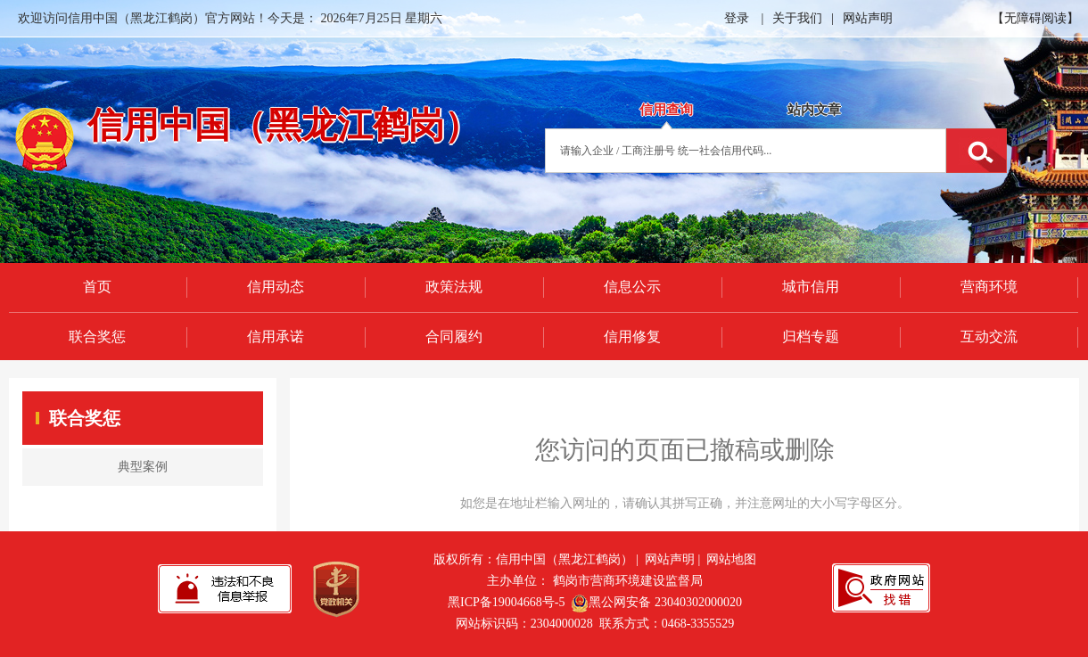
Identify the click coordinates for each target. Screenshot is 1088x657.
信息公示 (632, 286)
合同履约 (453, 336)
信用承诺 (275, 336)
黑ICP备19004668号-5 (506, 602)
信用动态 (275, 286)
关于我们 (797, 18)
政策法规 (453, 286)
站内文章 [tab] (814, 110)
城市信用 (810, 286)
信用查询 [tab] (666, 110)
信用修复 (632, 336)
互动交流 (989, 336)
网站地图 (731, 559)
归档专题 (810, 336)
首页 (97, 286)
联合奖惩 (97, 336)
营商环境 (989, 286)
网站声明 (868, 18)
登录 (736, 18)
